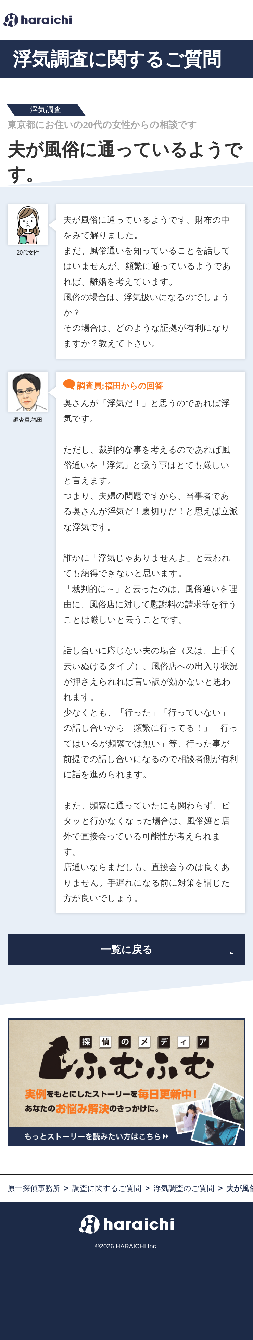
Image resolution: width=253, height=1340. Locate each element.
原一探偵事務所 (34, 1188)
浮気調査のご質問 (183, 1188)
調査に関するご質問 (106, 1188)
